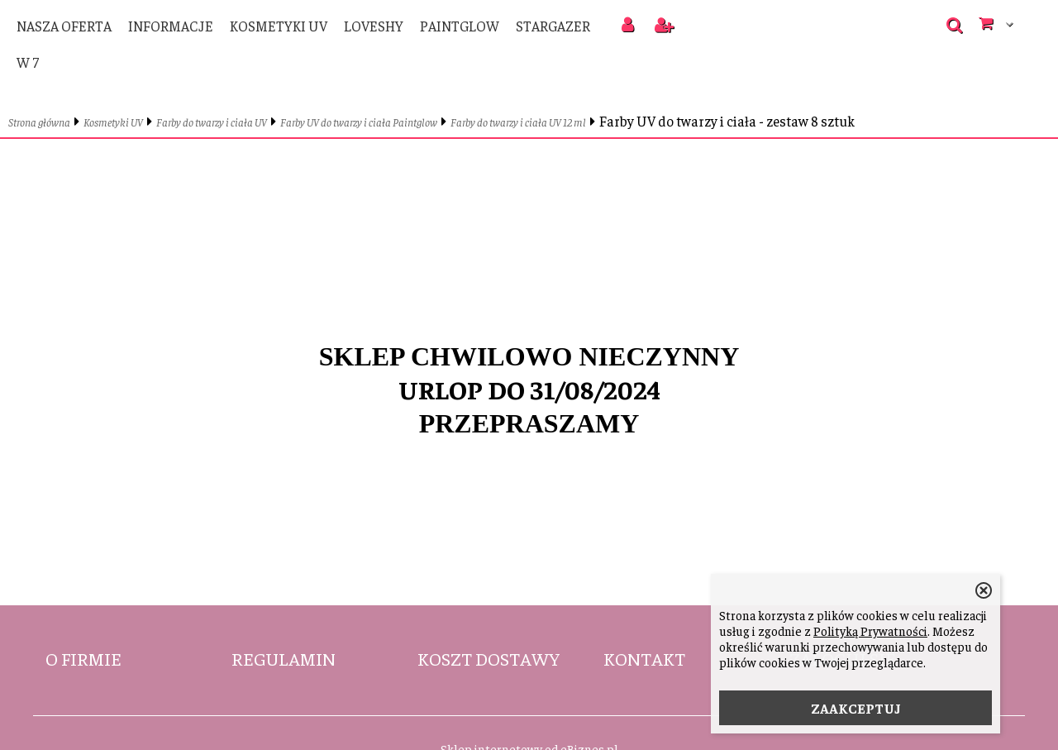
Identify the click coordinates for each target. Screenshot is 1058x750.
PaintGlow (459, 26)
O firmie (83, 658)
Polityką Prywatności (870, 630)
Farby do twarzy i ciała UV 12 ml (518, 122)
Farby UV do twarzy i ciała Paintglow (358, 122)
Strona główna (39, 122)
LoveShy (373, 26)
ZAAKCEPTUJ (856, 708)
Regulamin (283, 658)
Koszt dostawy (488, 658)
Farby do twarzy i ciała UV (211, 122)
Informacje (170, 26)
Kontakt (644, 658)
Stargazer (553, 26)
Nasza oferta (64, 26)
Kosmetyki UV (278, 26)
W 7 (28, 62)
